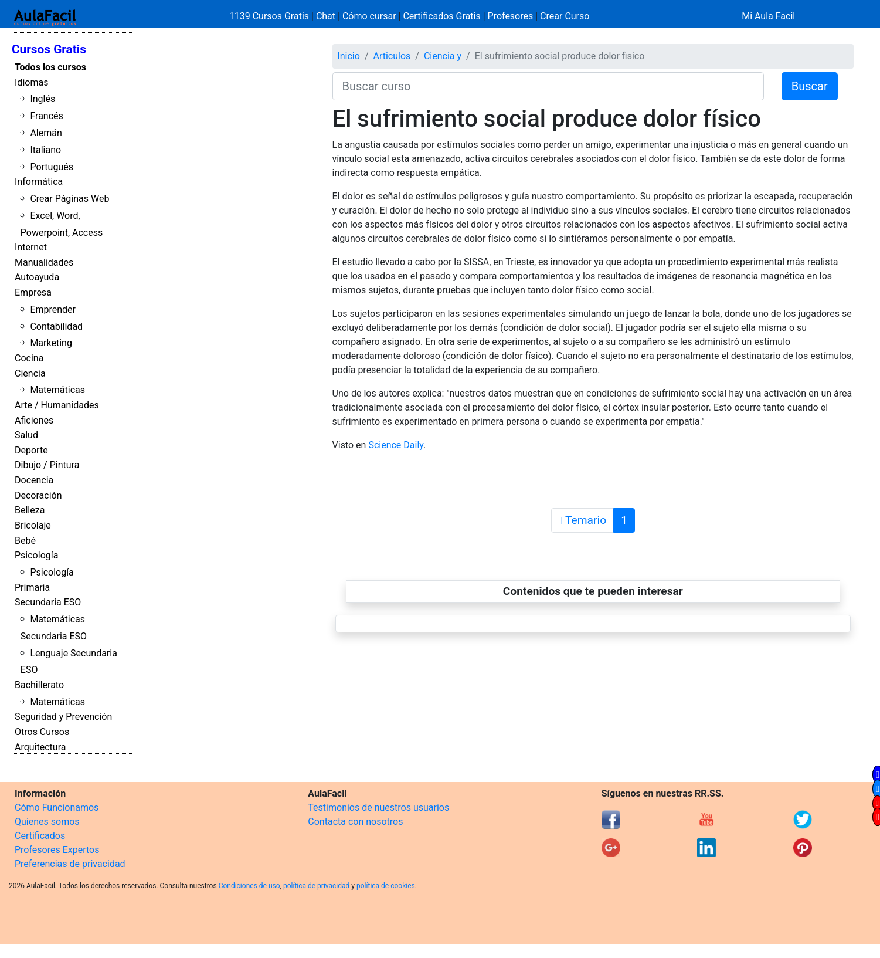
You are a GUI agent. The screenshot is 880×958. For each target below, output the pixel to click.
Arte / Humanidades (57, 405)
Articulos (391, 56)
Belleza (30, 510)
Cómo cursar (369, 16)
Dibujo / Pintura (47, 464)
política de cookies (385, 886)
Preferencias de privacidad (70, 863)
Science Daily (395, 445)
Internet (31, 247)
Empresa (33, 292)
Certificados (40, 835)
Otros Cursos (42, 731)
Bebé (25, 540)
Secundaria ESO (48, 602)
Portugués (51, 166)
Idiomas (31, 82)
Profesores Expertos (57, 849)
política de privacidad (316, 886)
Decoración (38, 495)
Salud (26, 435)
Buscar (809, 86)
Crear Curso (564, 16)
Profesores (511, 16)
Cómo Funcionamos (56, 807)
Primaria (32, 587)
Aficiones (34, 420)
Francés (46, 115)
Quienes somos (47, 821)
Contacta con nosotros (355, 821)
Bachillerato (39, 684)
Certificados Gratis (441, 16)
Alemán (46, 132)
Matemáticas (57, 389)
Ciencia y (442, 56)
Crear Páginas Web (69, 198)
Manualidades (44, 262)
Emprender (53, 309)
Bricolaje (33, 525)
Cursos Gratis (49, 49)
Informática (39, 181)
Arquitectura (40, 747)
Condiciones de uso (249, 886)
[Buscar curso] (548, 86)
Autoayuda (37, 277)
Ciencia (30, 373)
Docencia (34, 480)
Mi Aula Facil (768, 16)
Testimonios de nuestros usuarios (378, 807)
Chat (325, 16)
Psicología (36, 555)
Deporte (31, 450)
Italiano (45, 149)
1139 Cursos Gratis (270, 16)
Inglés (42, 98)
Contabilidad (56, 326)
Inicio (348, 56)
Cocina (29, 358)
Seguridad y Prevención (63, 716)
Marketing (51, 342)
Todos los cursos (50, 67)
